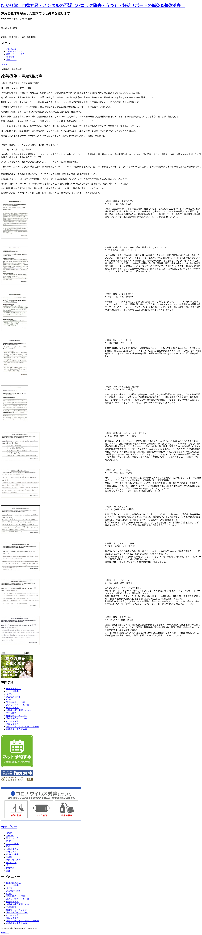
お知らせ (10, 835)
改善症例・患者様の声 (16, 729)
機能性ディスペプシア (16, 716)
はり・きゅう (12, 838)
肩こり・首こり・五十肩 (17, 705)
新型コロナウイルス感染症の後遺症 (22, 726)
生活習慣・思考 (13, 860)
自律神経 (10, 868)
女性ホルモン (12, 849)
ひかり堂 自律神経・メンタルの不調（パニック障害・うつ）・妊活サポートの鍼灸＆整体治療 (93, 5)
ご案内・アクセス (14, 51)
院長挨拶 (10, 57)
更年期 (9, 857)
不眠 (8, 846)
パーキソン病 (12, 721)
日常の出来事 (12, 854)
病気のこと (11, 862)
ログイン (5, 932)
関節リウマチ (12, 724)
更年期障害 (11, 713)
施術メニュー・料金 (15, 54)
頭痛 (8, 871)
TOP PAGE (11, 49)
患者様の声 (11, 852)
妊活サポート (12, 707)
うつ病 (9, 694)
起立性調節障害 (13, 697)
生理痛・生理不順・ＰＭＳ (18, 710)
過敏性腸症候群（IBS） (17, 718)
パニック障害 (12, 691)
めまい (9, 699)
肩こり (9, 865)
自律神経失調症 (13, 689)
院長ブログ (11, 59)
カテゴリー (9, 827)
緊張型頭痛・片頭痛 (15, 702)
